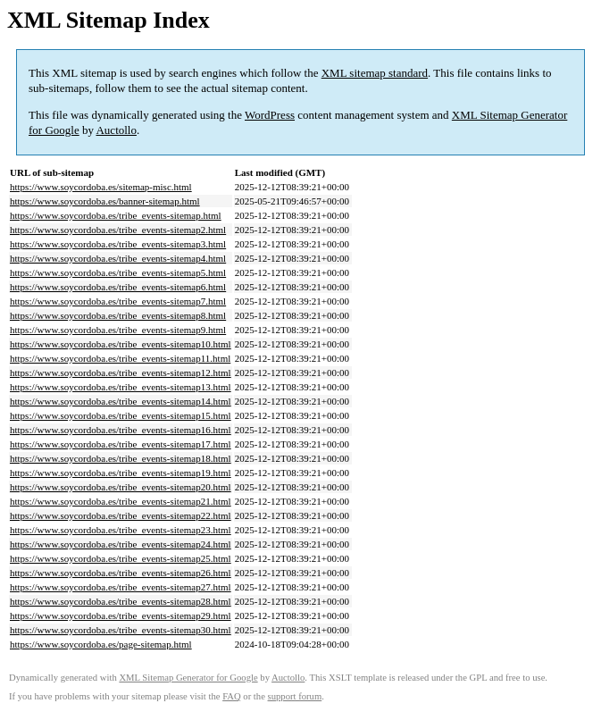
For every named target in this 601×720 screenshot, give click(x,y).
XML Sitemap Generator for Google (188, 677)
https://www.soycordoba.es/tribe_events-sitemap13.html (120, 386)
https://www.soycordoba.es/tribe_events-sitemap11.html (120, 358)
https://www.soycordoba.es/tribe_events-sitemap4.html (118, 258)
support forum (295, 696)
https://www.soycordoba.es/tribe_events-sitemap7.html (118, 301)
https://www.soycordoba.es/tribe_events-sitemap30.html (120, 629)
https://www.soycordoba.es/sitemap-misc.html (101, 186)
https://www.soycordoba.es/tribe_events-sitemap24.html (120, 544)
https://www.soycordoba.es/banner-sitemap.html (105, 201)
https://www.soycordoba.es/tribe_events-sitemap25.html (120, 558)
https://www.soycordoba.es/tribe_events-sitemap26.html (120, 572)
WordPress (270, 114)
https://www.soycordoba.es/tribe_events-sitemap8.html (118, 315)
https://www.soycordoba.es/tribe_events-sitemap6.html (118, 286)
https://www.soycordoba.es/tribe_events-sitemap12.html (120, 372)
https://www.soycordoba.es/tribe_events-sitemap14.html (120, 401)
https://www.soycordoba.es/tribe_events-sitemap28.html (120, 601)
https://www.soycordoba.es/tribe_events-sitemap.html (115, 215)
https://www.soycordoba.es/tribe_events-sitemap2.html (118, 229)
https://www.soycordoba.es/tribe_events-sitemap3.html (118, 244)
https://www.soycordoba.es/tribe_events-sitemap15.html (120, 415)
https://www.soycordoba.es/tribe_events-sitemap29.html (120, 615)
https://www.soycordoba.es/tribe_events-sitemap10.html (120, 344)
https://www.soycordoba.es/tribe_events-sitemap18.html (120, 458)
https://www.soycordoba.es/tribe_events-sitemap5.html (118, 272)
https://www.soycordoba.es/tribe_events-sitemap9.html (118, 329)
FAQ (231, 696)
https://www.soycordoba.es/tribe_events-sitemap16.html (120, 429)
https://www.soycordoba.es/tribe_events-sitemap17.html (120, 444)
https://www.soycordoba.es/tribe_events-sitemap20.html (120, 486)
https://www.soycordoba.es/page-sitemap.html (101, 644)
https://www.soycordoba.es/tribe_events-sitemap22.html (120, 515)
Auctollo (116, 130)
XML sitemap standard (374, 73)
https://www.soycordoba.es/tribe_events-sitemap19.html (120, 472)
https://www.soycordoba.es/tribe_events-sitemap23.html (120, 529)
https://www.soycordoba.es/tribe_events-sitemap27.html (120, 587)
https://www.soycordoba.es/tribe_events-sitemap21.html (120, 501)
